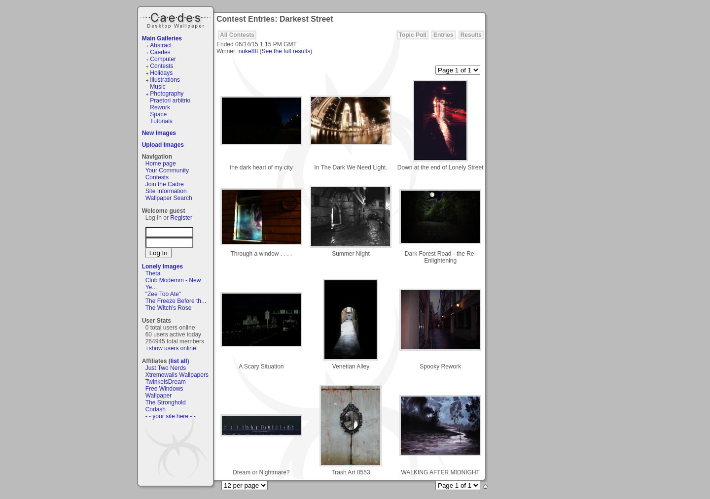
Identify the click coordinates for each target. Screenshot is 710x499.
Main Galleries (162, 38)
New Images (159, 133)
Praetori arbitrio (170, 100)
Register (181, 217)
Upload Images (163, 144)
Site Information (166, 191)
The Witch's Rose (168, 307)
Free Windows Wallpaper (164, 392)
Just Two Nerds (165, 368)
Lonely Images (162, 266)
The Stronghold (165, 402)
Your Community (167, 170)
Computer (163, 59)
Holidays (161, 72)
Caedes (176, 19)
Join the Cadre (164, 184)
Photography (166, 93)
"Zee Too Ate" (163, 294)
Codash (155, 409)
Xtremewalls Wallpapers (177, 374)
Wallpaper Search (168, 198)
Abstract (161, 45)
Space (158, 114)
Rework (160, 107)
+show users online (170, 348)
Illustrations (165, 79)
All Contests (237, 35)
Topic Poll (412, 35)
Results (471, 35)
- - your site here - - (170, 416)
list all (179, 361)
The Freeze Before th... (175, 301)
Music (157, 86)
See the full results (285, 51)
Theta (153, 273)
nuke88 (248, 51)
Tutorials (161, 121)
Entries (443, 35)
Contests (161, 66)
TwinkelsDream (165, 381)
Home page (160, 163)
